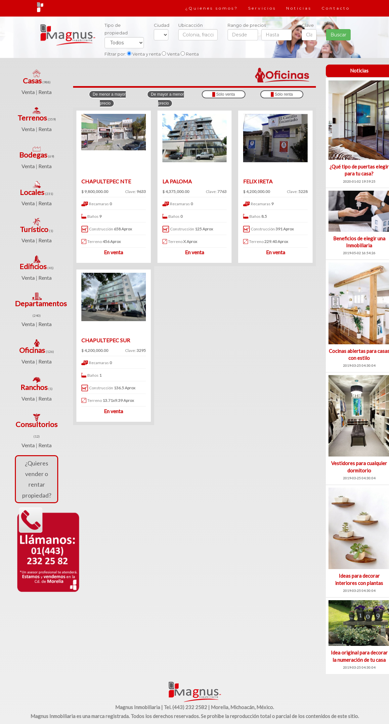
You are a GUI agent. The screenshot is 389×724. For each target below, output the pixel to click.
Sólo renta (282, 94)
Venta (28, 92)
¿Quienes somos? (211, 8)
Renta (45, 92)
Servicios (262, 8)
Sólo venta (223, 94)
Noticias (299, 8)
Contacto (336, 8)
